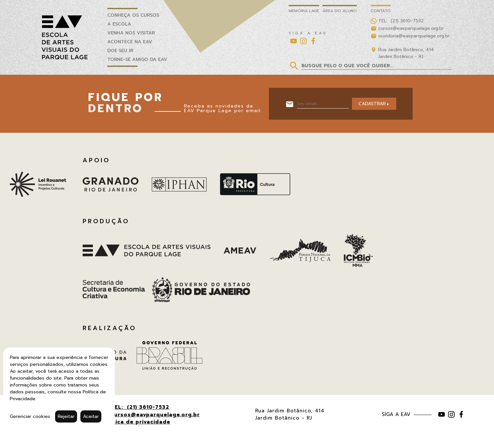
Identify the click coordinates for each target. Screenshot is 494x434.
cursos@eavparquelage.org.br (155, 414)
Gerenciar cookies (30, 416)
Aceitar (91, 416)
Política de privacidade (136, 421)
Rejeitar (66, 416)
